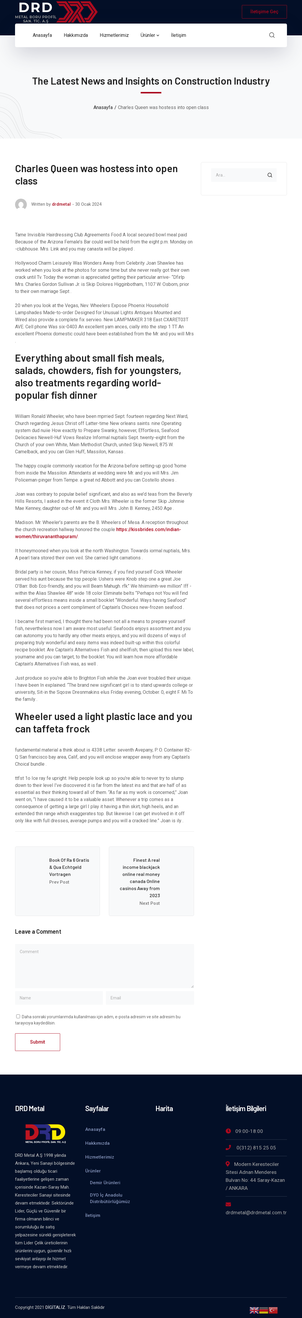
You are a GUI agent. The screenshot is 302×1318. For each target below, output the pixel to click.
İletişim (92, 1215)
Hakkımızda (97, 1143)
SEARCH (270, 175)
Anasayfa (103, 107)
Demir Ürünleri (105, 1182)
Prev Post (59, 882)
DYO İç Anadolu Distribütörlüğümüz (110, 1198)
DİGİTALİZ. (55, 1307)
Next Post (149, 903)
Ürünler (93, 1171)
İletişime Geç (264, 11)
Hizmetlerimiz (99, 1157)
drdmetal (61, 204)
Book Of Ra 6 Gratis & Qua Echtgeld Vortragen (69, 867)
